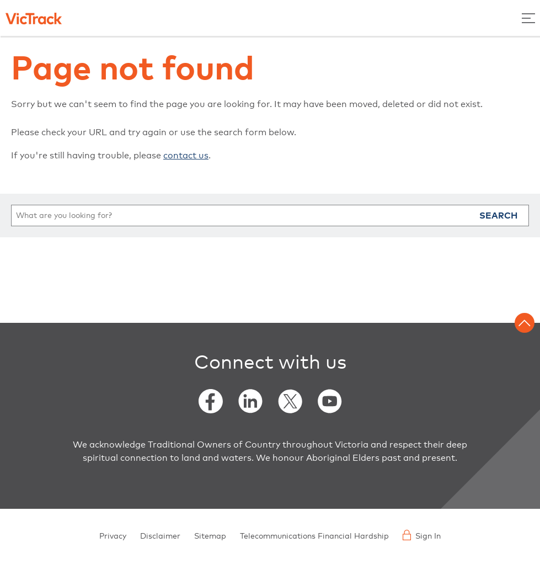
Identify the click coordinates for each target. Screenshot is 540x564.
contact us (185, 155)
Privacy (112, 536)
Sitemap (210, 536)
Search (498, 215)
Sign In (422, 535)
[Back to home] (34, 17)
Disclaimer (160, 536)
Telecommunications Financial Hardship (314, 536)
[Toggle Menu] (528, 18)
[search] (270, 215)
